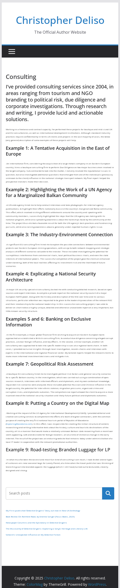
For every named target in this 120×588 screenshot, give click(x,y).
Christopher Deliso (60, 20)
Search (108, 493)
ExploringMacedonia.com (19, 423)
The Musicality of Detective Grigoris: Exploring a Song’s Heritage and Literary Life (47, 528)
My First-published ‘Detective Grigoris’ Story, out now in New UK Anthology (43, 510)
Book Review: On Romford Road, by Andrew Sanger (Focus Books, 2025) (40, 516)
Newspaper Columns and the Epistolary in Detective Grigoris (36, 522)
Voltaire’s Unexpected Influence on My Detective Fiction (33, 534)
